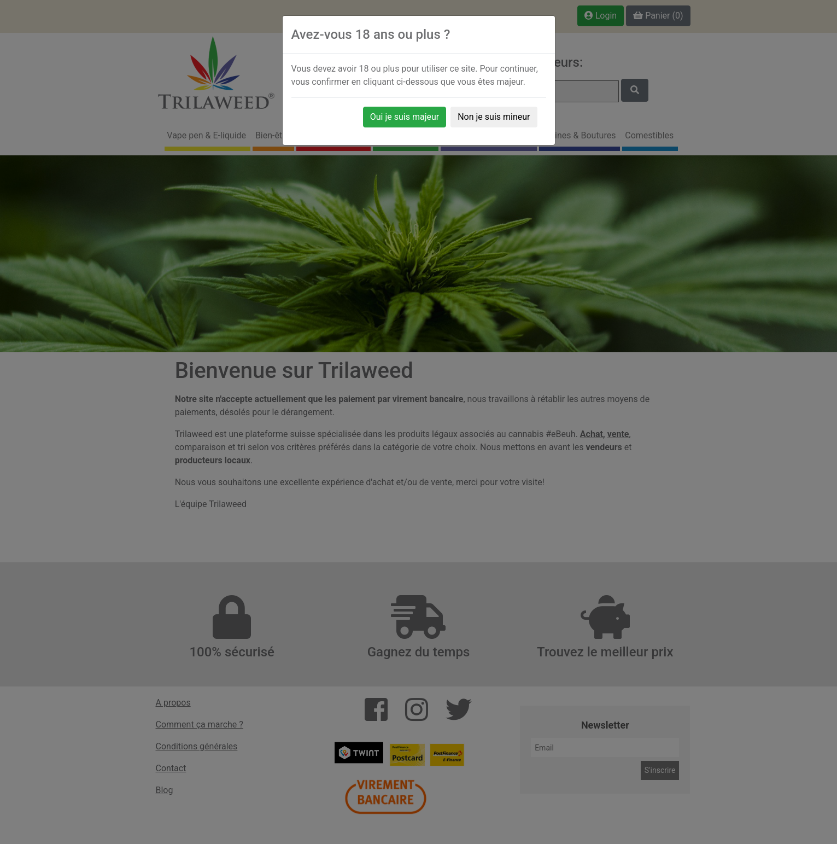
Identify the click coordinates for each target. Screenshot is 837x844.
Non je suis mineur (494, 117)
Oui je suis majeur (404, 117)
